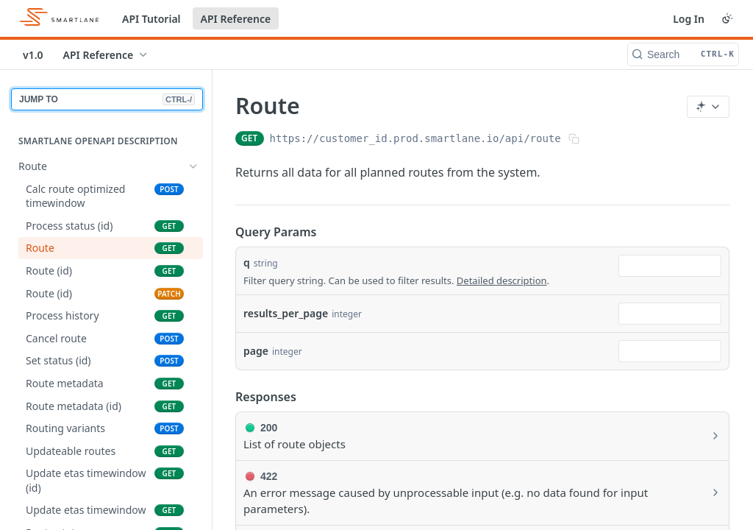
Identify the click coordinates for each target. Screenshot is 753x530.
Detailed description (502, 280)
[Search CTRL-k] (683, 54)
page (255, 351)
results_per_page (285, 313)
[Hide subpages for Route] (193, 166)
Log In (688, 19)
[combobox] (669, 266)
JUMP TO (107, 99)
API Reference (236, 19)
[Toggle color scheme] (727, 18)
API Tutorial (151, 19)
